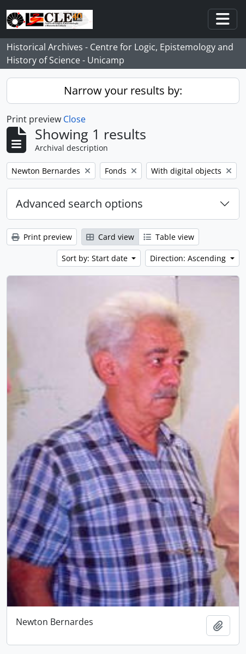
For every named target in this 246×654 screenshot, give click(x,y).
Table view (168, 237)
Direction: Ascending (189, 258)
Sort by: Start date (96, 258)
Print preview (41, 237)
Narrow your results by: (123, 90)
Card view (110, 237)
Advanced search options (79, 203)
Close (74, 119)
